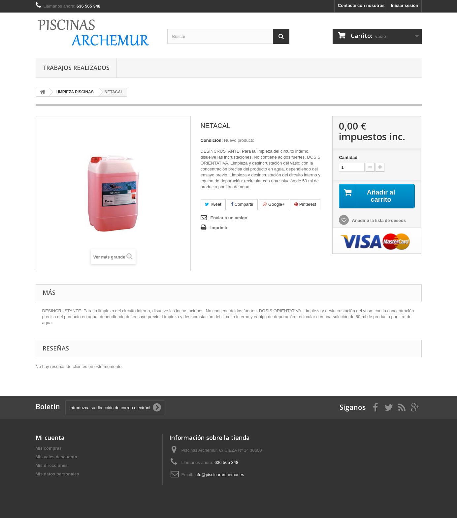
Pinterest (305, 204)
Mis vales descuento (56, 456)
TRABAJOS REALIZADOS (76, 68)
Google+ (274, 204)
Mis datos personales (57, 474)
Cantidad (348, 157)
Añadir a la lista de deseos (378, 220)
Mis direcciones (52, 465)
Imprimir (219, 227)
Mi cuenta (50, 438)
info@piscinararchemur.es (219, 474)
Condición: (212, 140)
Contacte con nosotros (361, 5)
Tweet (213, 204)
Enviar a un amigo (229, 217)
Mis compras (49, 448)
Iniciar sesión (404, 5)
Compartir (242, 204)
